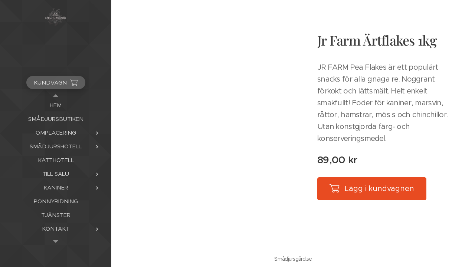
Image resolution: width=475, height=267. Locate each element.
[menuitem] (55, 105)
